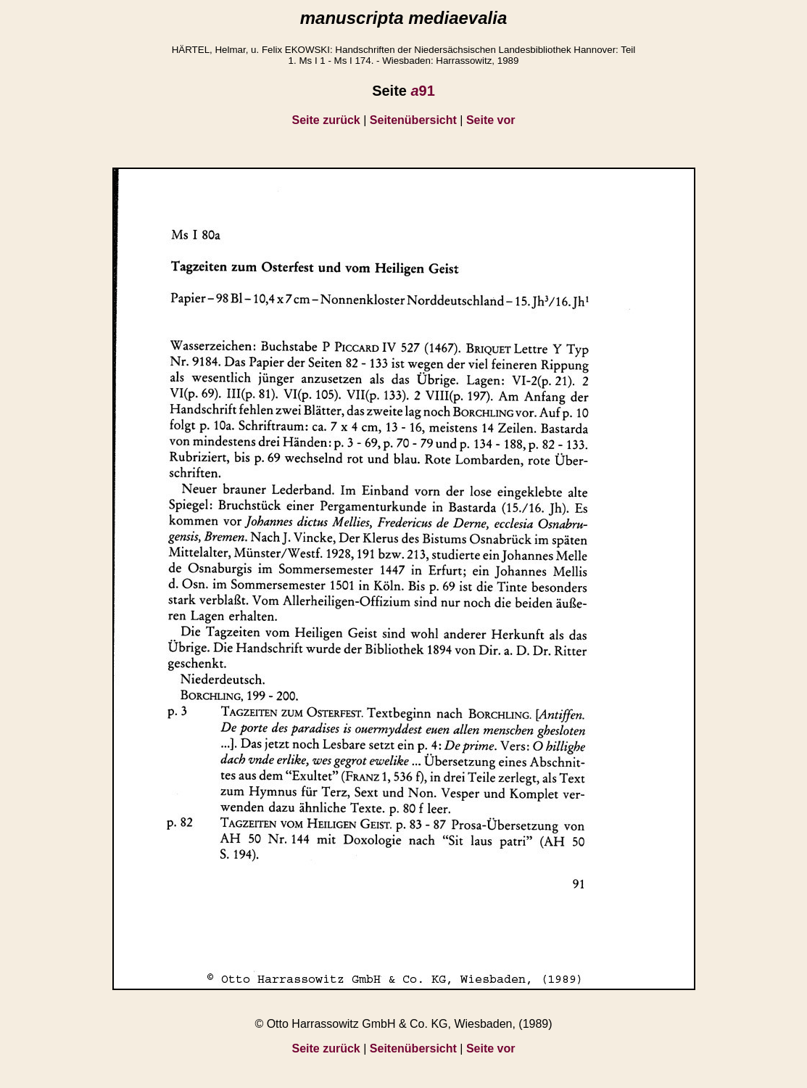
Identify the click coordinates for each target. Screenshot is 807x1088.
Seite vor (491, 120)
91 (422, 91)
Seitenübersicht (413, 120)
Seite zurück (326, 120)
